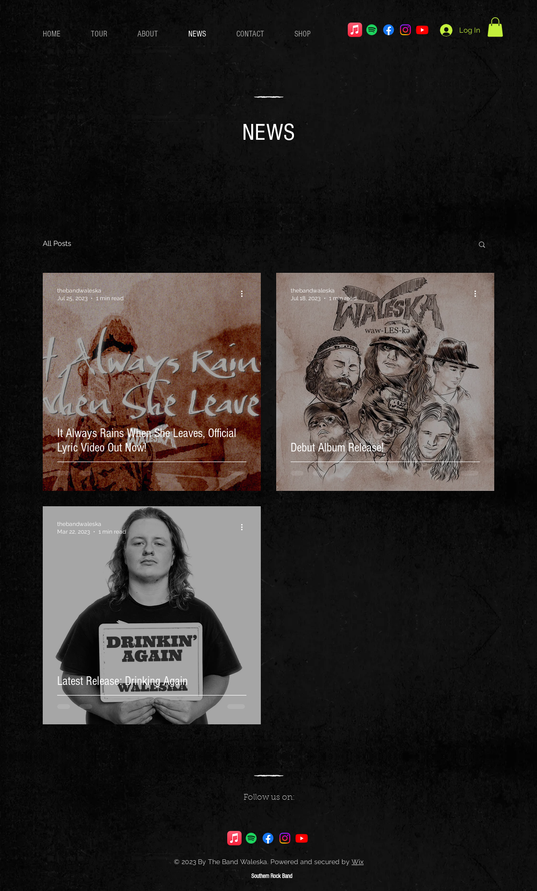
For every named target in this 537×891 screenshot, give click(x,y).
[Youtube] (422, 30)
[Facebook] (388, 30)
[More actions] (245, 294)
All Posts (57, 243)
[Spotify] (372, 30)
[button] (495, 27)
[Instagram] (405, 30)
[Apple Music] (355, 30)
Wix (358, 862)
